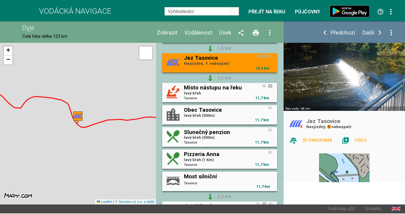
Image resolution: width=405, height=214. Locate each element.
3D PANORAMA (317, 140)
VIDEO (360, 140)
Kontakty (373, 209)
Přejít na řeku (266, 12)
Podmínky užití (341, 209)
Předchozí (342, 33)
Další (368, 33)
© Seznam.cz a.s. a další (134, 202)
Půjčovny (307, 12)
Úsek (225, 33)
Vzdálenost (198, 33)
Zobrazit (167, 33)
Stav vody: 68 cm (297, 109)
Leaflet (104, 202)
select (234, 11)
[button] (77, 118)
